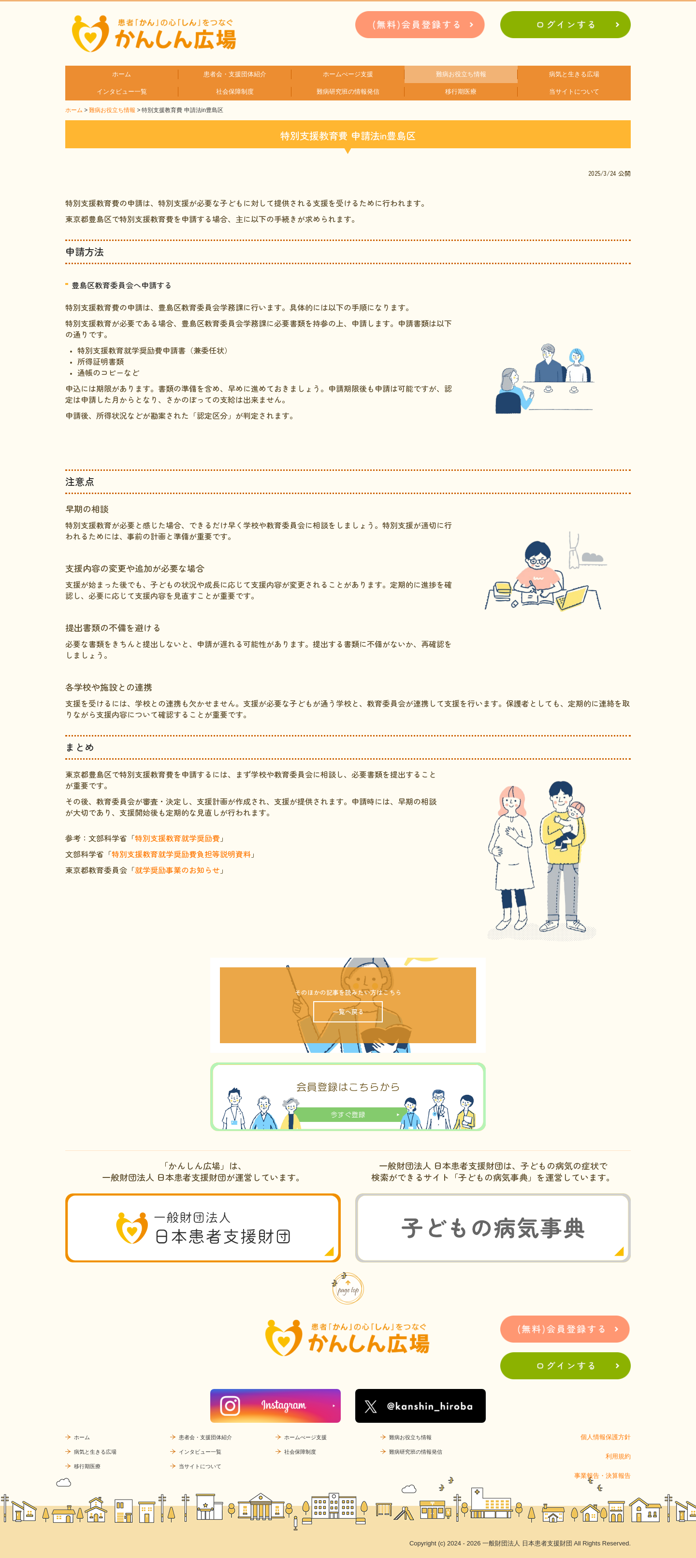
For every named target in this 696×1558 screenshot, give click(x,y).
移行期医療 (461, 91)
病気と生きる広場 (574, 74)
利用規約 (618, 1456)
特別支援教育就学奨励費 (177, 838)
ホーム (121, 74)
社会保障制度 (235, 91)
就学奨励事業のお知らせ (177, 870)
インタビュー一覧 (122, 91)
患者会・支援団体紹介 (234, 74)
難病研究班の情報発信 (348, 91)
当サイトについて (574, 91)
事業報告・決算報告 (602, 1475)
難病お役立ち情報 (461, 74)
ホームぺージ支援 (348, 74)
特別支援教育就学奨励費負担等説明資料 (181, 854)
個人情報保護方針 (605, 1437)
